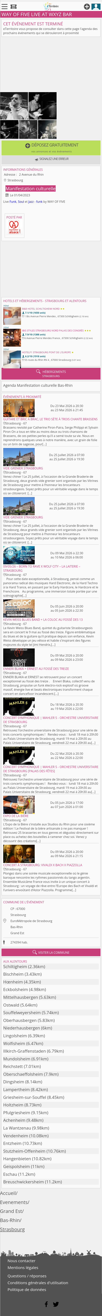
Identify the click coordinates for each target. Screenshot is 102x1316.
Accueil (8, 1193)
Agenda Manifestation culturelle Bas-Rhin (38, 385)
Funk (13, 202)
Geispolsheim (16, 1166)
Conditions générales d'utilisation (38, 1282)
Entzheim (12, 1143)
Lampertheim (16, 1089)
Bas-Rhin (16, 927)
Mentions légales (23, 1267)
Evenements (14, 1202)
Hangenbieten (17, 1159)
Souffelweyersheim (22, 1012)
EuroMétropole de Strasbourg (31, 921)
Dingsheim (13, 1082)
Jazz (31, 202)
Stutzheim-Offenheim (24, 1151)
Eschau (10, 1174)
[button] (51, 147)
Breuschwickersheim (23, 1182)
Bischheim (13, 974)
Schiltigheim (15, 966)
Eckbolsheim (15, 989)
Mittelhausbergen (20, 997)
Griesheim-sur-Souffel (24, 1097)
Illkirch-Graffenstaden (24, 1051)
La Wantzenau (17, 1128)
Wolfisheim (14, 1043)
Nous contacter (21, 1260)
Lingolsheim (15, 1036)
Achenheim (14, 1120)
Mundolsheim (16, 1059)
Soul (21, 202)
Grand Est (17, 933)
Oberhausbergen (20, 1020)
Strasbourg (18, 915)
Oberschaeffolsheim (23, 1074)
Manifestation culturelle (30, 188)
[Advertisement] (51, 64)
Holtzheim (13, 1105)
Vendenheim (15, 1136)
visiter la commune (51, 952)
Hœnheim (13, 982)
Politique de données (27, 1289)
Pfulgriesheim (16, 1113)
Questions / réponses (27, 1275)
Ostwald (11, 1005)
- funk (39, 202)
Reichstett (13, 1066)
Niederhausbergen (21, 1028)
